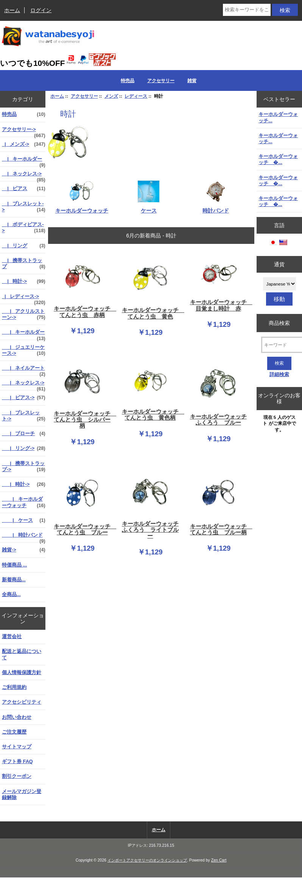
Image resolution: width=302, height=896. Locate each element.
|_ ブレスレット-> (23, 207)
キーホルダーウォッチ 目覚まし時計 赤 (219, 305)
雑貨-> (23, 550)
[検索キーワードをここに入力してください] (247, 10)
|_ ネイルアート (23, 370)
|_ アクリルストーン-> (23, 314)
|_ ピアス (23, 189)
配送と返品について (21, 654)
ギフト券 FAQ (17, 761)
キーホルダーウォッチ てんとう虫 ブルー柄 (219, 529)
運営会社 (12, 636)
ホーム (12, 10)
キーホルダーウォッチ (81, 207)
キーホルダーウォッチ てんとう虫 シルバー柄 (83, 420)
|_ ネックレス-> (23, 176)
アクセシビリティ (21, 702)
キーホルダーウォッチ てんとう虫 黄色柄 (151, 415)
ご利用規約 (14, 687)
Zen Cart (219, 860)
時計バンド (215, 207)
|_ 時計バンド (23, 537)
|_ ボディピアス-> (23, 228)
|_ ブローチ (23, 434)
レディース (136, 96)
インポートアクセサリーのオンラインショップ (147, 860)
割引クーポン (16, 776)
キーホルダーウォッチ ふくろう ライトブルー (150, 530)
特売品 (127, 80)
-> (23, 131)
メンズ (111, 96)
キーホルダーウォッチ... (278, 117)
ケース (148, 207)
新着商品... (14, 579)
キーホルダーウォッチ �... (278, 159)
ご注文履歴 (14, 732)
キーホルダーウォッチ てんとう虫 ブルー (83, 529)
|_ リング (23, 246)
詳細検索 (279, 374)
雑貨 (191, 80)
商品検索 (279, 323)
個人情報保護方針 (21, 672)
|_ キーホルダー (23, 161)
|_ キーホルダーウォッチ (23, 502)
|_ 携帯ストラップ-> (23, 466)
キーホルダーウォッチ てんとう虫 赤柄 (83, 312)
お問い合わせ (16, 717)
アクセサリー (84, 96)
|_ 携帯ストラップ (23, 264)
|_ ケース (23, 520)
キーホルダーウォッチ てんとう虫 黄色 (151, 313)
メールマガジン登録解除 (21, 794)
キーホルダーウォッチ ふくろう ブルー (218, 420)
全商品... (11, 594)
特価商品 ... (14, 565)
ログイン (40, 10)
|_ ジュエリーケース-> (23, 350)
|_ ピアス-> (23, 398)
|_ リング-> (23, 448)
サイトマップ (16, 746)
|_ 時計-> (23, 281)
